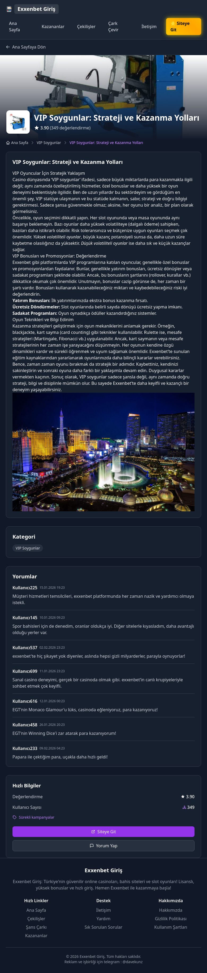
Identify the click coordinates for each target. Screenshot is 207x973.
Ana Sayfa (14, 26)
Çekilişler (86, 26)
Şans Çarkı (36, 927)
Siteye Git (103, 832)
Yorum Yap (104, 846)
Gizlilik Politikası (171, 919)
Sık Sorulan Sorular (103, 927)
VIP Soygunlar (49, 142)
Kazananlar (53, 26)
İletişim (149, 26)
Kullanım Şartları (170, 927)
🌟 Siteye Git (180, 26)
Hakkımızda (170, 910)
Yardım (103, 919)
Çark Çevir (113, 26)
